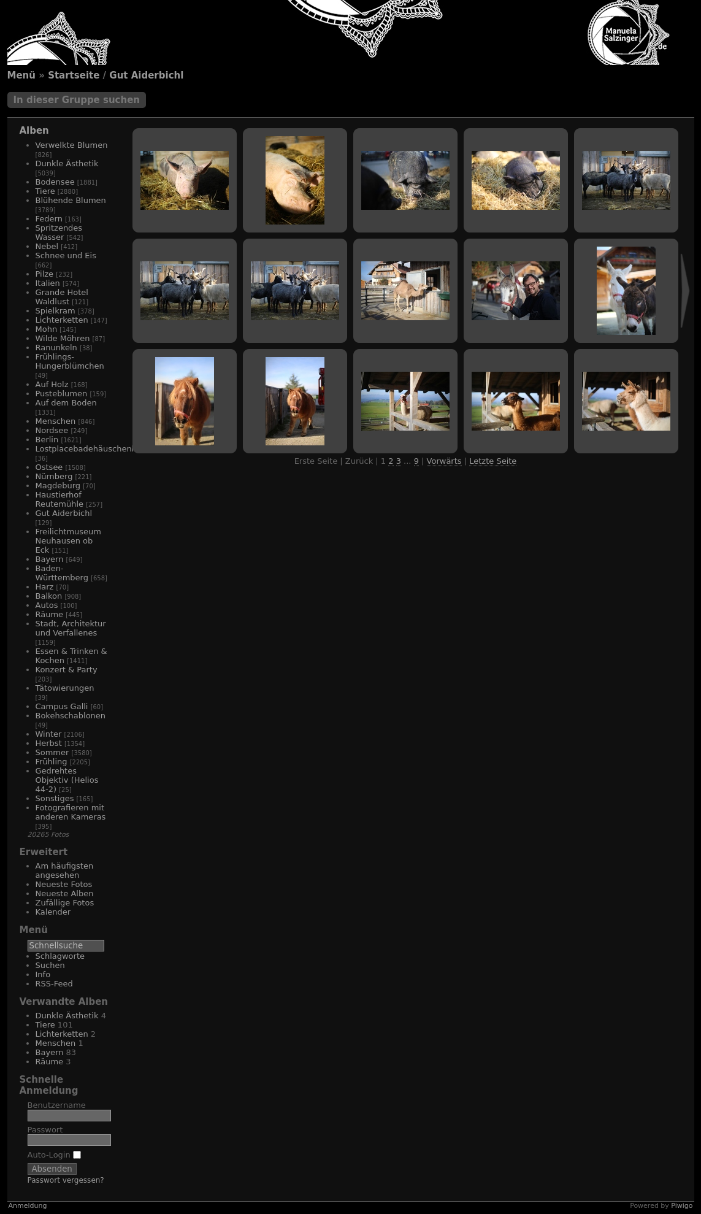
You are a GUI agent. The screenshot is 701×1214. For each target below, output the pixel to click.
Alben (34, 130)
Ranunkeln (56, 347)
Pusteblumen (62, 393)
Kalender (53, 911)
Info (43, 974)
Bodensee (55, 181)
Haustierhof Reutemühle (60, 499)
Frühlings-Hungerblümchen (70, 361)
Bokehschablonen (71, 715)
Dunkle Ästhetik (67, 163)
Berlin (47, 439)
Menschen (56, 421)
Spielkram (55, 310)
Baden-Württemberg (62, 573)
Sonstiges (55, 798)
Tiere (45, 191)
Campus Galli (62, 706)
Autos (47, 605)
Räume (50, 614)
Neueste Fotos (64, 884)
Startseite (73, 75)
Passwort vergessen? (66, 1180)
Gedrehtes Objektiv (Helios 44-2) (67, 780)
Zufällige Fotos (65, 902)
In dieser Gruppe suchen (76, 100)
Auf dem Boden (66, 402)
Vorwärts (444, 461)
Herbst (49, 743)
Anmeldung (28, 1206)
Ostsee (49, 467)
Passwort (45, 1129)
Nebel (47, 246)
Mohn (47, 329)
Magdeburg (58, 485)
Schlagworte (60, 956)
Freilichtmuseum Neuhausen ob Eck (69, 541)
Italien (48, 283)
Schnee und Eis (66, 255)
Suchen (50, 965)
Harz (45, 586)
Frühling (51, 761)
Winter (49, 734)
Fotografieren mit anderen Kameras (71, 812)
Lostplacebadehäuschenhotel (94, 448)
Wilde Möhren (63, 338)
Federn (49, 218)
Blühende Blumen (71, 200)
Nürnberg (54, 476)
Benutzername (57, 1105)
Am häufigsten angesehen (65, 870)
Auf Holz (52, 384)
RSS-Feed (54, 983)
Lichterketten (62, 320)
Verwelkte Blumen (72, 145)
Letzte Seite (492, 461)
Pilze (45, 274)
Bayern (50, 559)
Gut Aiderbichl (146, 75)
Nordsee (52, 430)
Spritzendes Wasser (59, 232)
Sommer (52, 752)
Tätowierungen (65, 688)
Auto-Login (54, 1154)
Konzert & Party (67, 669)
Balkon (49, 596)
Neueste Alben (65, 893)
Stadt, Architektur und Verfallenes (71, 628)
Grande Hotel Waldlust (62, 297)
